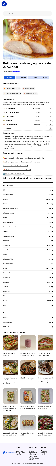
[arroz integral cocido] (44, 112)
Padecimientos (34, 454)
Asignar (9, 77)
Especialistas (33, 456)
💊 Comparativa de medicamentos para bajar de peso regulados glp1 (23, 158)
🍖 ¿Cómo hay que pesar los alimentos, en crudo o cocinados (21, 162)
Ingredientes (33, 453)
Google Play (20, 453)
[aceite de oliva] (44, 108)
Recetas (31, 451)
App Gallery (20, 454)
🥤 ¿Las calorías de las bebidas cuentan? (15, 166)
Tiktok (43, 454)
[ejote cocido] (44, 116)
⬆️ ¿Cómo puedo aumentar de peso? (14, 174)
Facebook (44, 451)
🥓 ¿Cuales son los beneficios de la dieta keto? (17, 170)
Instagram (44, 453)
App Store (19, 451)
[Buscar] (29, 14)
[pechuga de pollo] (44, 124)
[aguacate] (44, 120)
